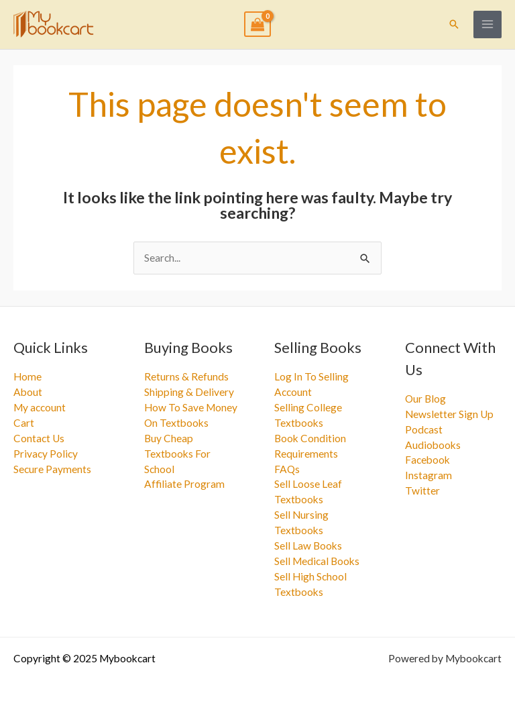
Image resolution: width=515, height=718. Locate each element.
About (27, 392)
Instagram (428, 475)
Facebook (427, 460)
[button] (454, 24)
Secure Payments (52, 469)
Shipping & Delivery (189, 392)
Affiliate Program (184, 484)
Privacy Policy (45, 454)
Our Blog (425, 399)
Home (27, 376)
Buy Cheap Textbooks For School (177, 453)
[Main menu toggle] (487, 25)
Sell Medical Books (316, 561)
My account (39, 407)
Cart (23, 423)
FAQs (287, 469)
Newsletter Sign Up (449, 414)
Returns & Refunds (186, 376)
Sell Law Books (308, 546)
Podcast (424, 429)
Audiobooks (433, 445)
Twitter (422, 490)
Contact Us (38, 438)
